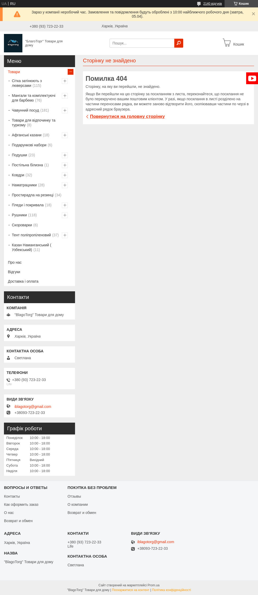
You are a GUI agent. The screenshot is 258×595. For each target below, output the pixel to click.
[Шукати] (178, 43)
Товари (14, 72)
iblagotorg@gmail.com (32, 406)
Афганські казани (27, 135)
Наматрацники (24, 185)
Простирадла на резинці (32, 195)
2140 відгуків (212, 4)
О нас (9, 513)
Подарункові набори (29, 145)
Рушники (19, 215)
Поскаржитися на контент (130, 590)
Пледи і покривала (28, 205)
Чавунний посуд (25, 110)
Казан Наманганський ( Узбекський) (31, 247)
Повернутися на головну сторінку (127, 116)
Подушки (19, 155)
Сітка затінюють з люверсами (27, 83)
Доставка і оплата (23, 281)
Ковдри (18, 175)
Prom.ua (154, 585)
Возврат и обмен (18, 521)
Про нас (15, 262)
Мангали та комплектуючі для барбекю (33, 97)
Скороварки (22, 225)
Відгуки (14, 272)
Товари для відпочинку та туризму (33, 122)
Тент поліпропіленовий (31, 235)
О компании (77, 504)
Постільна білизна (27, 165)
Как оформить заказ (21, 504)
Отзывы (74, 496)
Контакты (12, 496)
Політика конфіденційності (171, 590)
